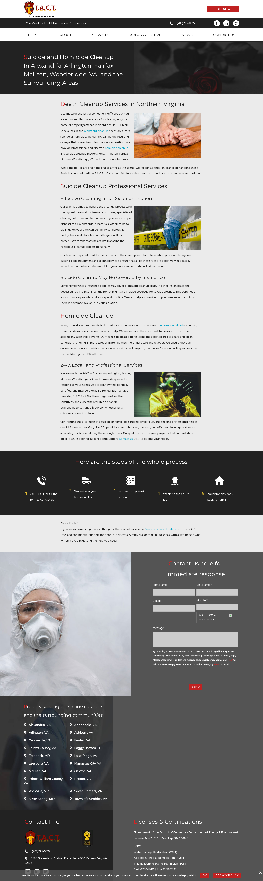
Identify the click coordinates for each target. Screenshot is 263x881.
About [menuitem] (65, 35)
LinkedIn (226, 23)
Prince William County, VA (43, 781)
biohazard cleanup (96, 131)
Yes (234, 615)
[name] (174, 592)
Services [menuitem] (100, 35)
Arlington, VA (38, 733)
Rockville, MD (38, 791)
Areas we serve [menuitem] (145, 35)
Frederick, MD (39, 756)
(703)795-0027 (186, 23)
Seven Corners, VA (87, 791)
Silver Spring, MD (41, 799)
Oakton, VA (82, 771)
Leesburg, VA (38, 763)
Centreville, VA (39, 740)
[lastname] (217, 592)
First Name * (161, 585)
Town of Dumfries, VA (90, 799)
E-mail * (158, 601)
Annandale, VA (85, 725)
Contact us (126, 439)
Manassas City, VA (87, 763)
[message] (195, 639)
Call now (223, 9)
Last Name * (204, 585)
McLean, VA (37, 771)
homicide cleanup (116, 148)
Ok (205, 875)
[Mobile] (217, 607)
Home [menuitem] (33, 35)
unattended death (172, 325)
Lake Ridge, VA (85, 756)
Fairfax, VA (81, 740)
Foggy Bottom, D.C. (88, 748)
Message (158, 628)
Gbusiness (236, 23)
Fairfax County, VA (42, 748)
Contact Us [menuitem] (224, 35)
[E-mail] (174, 608)
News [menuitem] (187, 35)
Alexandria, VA (39, 725)
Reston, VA (82, 779)
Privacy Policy (227, 875)
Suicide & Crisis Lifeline (160, 529)
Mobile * (202, 600)
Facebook (217, 23)
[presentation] (195, 675)
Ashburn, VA (83, 733)
